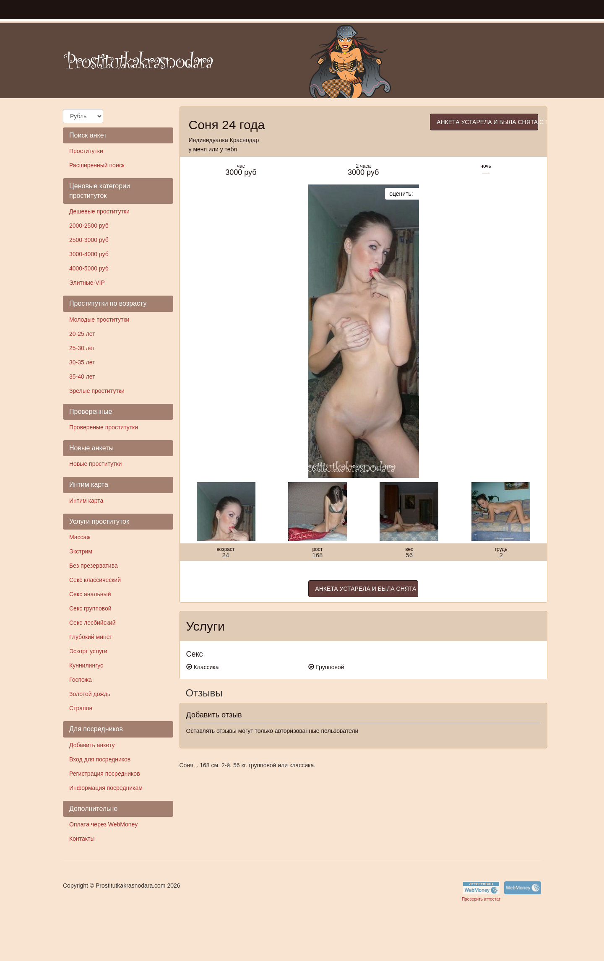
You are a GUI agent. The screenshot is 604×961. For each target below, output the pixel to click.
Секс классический (95, 580)
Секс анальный (90, 594)
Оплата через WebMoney (103, 824)
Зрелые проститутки (97, 390)
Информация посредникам (106, 787)
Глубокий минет (90, 637)
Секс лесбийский (92, 622)
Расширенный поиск (97, 165)
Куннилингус (86, 665)
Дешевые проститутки (99, 211)
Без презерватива (93, 565)
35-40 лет (82, 376)
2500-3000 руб (89, 239)
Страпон (80, 708)
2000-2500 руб (89, 225)
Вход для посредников (99, 759)
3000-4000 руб (89, 254)
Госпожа (80, 679)
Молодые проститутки (99, 319)
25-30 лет (82, 348)
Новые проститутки (95, 463)
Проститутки (86, 151)
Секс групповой (90, 608)
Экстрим (80, 551)
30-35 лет (82, 362)
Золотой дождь (89, 694)
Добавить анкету (92, 745)
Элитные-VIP (87, 282)
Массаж (80, 537)
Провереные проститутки (103, 427)
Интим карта (86, 500)
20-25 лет (82, 333)
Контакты (81, 838)
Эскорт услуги (88, 651)
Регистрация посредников (104, 773)
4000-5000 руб (89, 268)
